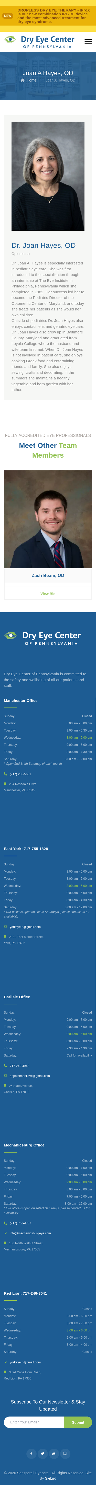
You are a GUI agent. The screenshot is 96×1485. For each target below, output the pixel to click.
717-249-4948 (19, 1066)
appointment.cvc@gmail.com (30, 1076)
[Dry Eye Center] (39, 42)
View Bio (48, 594)
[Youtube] (54, 1454)
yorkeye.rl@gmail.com (25, 927)
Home (31, 80)
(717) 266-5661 (20, 774)
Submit (78, 1422)
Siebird (50, 1478)
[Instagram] (65, 1454)
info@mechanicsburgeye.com (30, 1233)
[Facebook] (31, 1454)
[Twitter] (43, 1454)
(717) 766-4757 (20, 1223)
